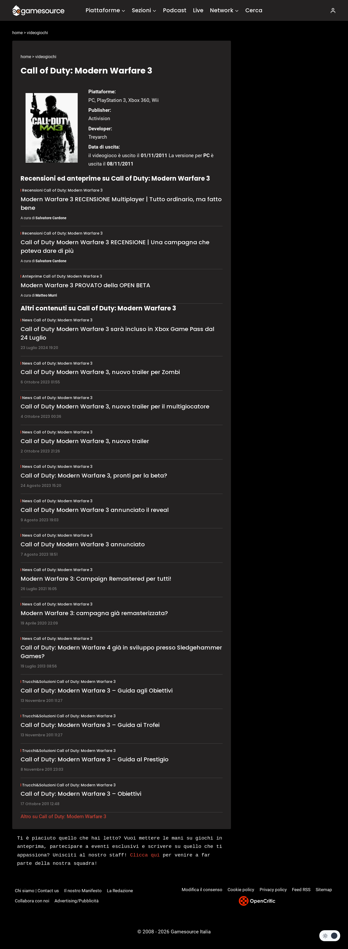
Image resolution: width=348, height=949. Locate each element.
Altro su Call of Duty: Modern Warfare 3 (63, 816)
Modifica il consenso (202, 889)
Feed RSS (301, 889)
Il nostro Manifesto (83, 890)
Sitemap (324, 889)
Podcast (174, 10)
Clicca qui (145, 855)
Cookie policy (241, 889)
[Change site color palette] (329, 935)
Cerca (253, 10)
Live (198, 10)
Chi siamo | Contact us (37, 890)
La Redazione (120, 890)
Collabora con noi (32, 900)
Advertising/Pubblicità (76, 900)
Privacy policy (273, 889)
